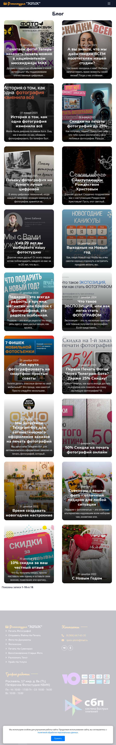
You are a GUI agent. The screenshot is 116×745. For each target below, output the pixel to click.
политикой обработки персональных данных (58, 732)
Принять (58, 738)
